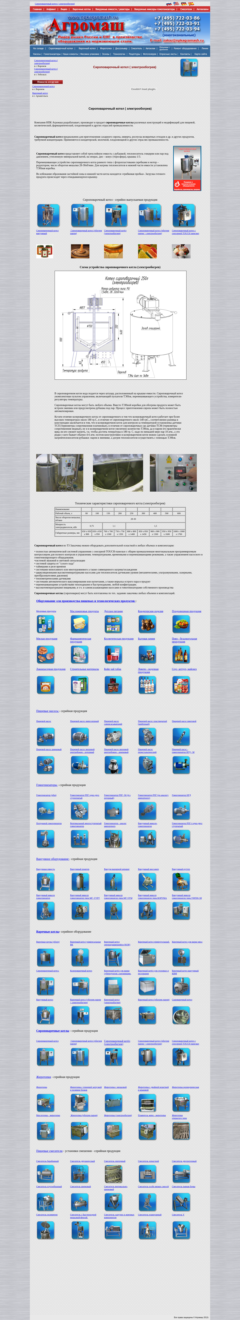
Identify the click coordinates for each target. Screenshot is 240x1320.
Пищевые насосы (47, 711)
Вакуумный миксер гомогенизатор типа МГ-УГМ (118, 896)
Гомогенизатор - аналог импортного (115, 824)
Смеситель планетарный (150, 1214)
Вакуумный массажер (148, 869)
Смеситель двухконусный (82, 1161)
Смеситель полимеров (46, 1214)
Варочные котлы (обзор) (48, 942)
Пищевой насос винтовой (184, 721)
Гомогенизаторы (47, 785)
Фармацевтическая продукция (80, 640)
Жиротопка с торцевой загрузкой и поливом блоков (86, 1088)
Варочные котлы (47, 931)
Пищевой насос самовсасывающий (113, 722)
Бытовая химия (146, 638)
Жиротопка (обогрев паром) (84, 1115)
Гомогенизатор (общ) (46, 795)
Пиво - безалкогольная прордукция (184, 640)
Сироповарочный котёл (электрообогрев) (115, 232)
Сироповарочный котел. (47, 970)
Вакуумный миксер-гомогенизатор (147, 824)
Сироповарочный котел (43, 86)
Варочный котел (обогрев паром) (154, 999)
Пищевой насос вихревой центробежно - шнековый (116, 751)
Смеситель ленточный (114, 1161)
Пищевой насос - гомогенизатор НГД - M (183, 751)
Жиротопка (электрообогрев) (118, 1115)
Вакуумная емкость (45, 869)
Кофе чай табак (112, 669)
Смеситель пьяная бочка (183, 1186)
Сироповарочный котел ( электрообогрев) (55, 3)
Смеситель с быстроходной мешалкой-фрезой (83, 1216)
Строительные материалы (84, 669)
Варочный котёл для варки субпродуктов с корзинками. (117, 972)
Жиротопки (43, 1077)
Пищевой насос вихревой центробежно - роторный (82, 751)
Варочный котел (40, 93)
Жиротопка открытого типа (179, 1116)
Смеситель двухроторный (184, 1161)
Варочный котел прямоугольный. (154, 942)
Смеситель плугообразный (49, 1186)
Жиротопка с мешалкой (115, 1087)
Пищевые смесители (49, 1151)
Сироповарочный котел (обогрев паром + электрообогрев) (153, 232)
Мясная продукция (46, 638)
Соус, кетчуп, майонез (184, 669)
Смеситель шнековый (80, 1186)
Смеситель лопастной (148, 1161)
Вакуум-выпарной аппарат (116, 869)
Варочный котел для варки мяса (187, 942)
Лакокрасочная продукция (51, 669)
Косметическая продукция (119, 638)
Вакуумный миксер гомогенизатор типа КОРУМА (152, 896)
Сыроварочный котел (182, 999)
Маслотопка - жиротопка (48, 1115)
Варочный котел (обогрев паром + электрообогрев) (85, 1001)
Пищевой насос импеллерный (84, 721)
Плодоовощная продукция (186, 611)
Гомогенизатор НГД (181, 795)
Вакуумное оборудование (52, 859)
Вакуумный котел (44, 999)
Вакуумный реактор (79, 869)
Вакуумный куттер (181, 869)
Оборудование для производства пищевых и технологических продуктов (85, 601)
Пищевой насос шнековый (49, 749)
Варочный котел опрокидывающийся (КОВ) (117, 943)
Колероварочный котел (81, 970)
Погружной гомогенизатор (49, 823)
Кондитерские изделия (150, 611)
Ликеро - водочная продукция (148, 671)
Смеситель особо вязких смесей (153, 1186)
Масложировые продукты (84, 611)
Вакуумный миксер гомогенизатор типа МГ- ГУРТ (85, 896)
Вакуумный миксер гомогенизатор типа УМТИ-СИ (187, 896)
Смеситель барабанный (47, 1161)
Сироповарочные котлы (52, 1030)
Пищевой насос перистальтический (147, 751)
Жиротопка (41, 1087)
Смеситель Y (178, 1214)
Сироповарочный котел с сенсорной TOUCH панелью (185, 232)
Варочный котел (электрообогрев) (112, 1001)
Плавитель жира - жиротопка (152, 1115)
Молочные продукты (46, 611)
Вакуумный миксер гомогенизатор (45, 896)
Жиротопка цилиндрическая (185, 1087)
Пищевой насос (43, 721)
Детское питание (113, 611)
